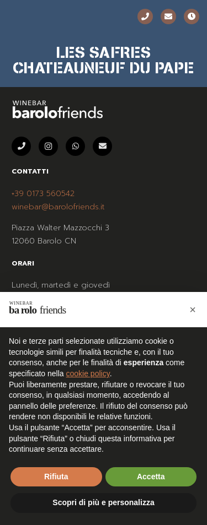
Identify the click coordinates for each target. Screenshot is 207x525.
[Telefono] (145, 16)
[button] (192, 309)
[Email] (168, 16)
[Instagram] (48, 146)
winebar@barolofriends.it (58, 207)
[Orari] (191, 16)
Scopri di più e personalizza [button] (103, 502)
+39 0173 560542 (43, 193)
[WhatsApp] (75, 146)
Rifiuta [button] (56, 476)
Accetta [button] (151, 476)
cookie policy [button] (88, 373)
